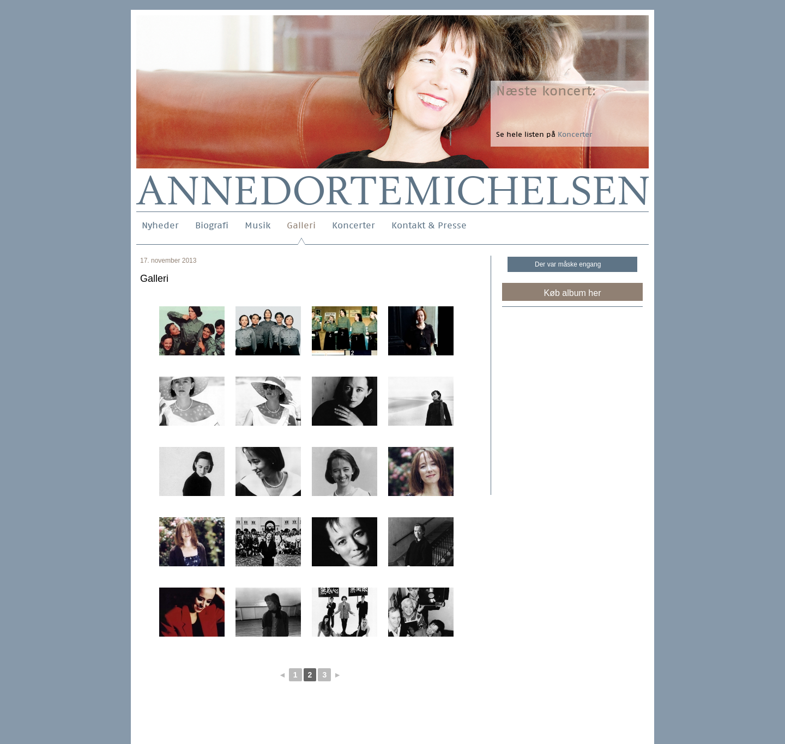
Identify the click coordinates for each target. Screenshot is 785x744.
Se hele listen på (544, 134)
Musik (257, 225)
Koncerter (353, 225)
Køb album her (572, 293)
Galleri (301, 225)
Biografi (211, 225)
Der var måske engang (568, 264)
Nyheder (160, 225)
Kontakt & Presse (429, 225)
